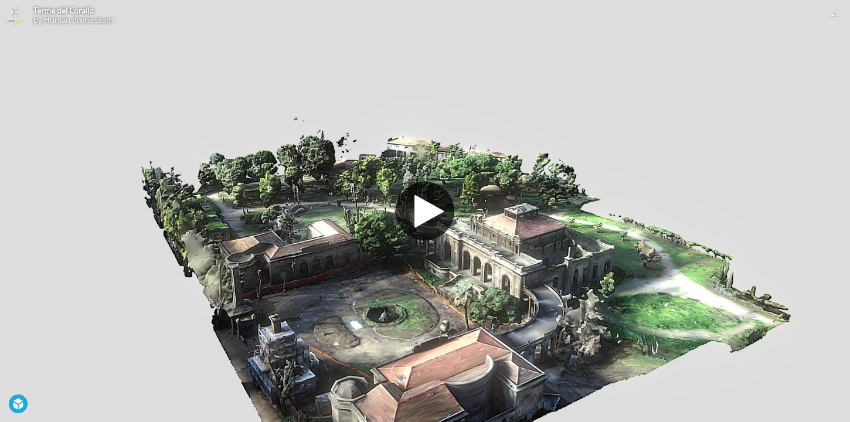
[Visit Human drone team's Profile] (15, 15)
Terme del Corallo (63, 10)
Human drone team (78, 20)
